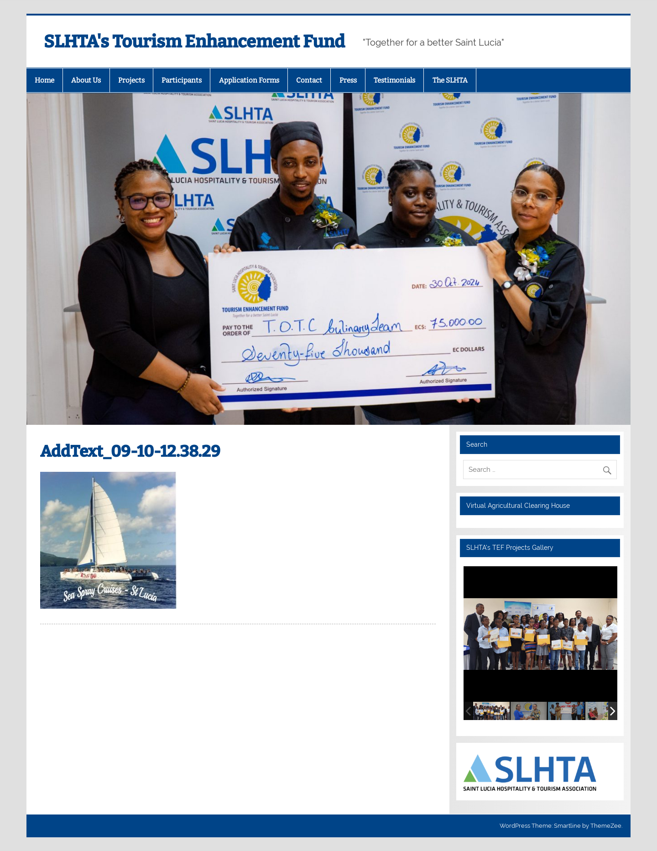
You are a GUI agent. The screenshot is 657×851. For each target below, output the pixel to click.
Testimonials (394, 80)
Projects (131, 80)
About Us (86, 80)
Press (348, 80)
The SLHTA (450, 80)
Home (44, 80)
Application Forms (249, 80)
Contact (309, 80)
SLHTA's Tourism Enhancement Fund (194, 41)
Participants (182, 80)
